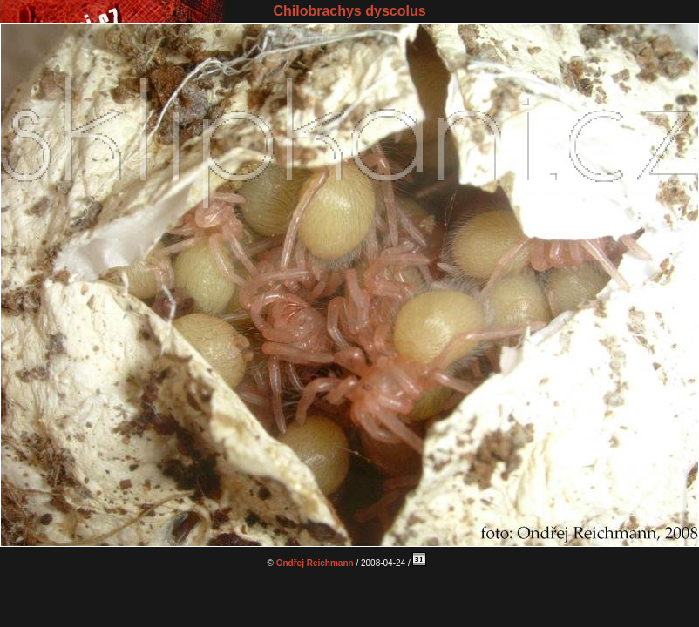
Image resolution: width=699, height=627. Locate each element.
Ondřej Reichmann (315, 563)
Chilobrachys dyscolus (349, 10)
